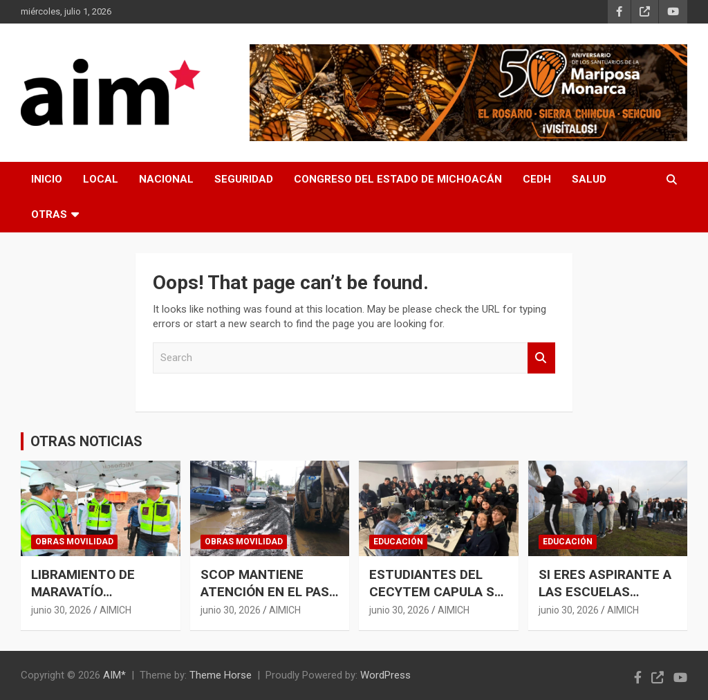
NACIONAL (166, 179)
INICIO (46, 179)
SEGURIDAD (243, 179)
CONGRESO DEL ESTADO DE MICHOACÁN (398, 179)
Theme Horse (220, 675)
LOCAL (100, 179)
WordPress (385, 675)
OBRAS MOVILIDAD (74, 541)
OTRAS (49, 214)
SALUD (589, 179)
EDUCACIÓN (398, 541)
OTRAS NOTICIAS (86, 441)
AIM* (114, 675)
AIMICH (115, 610)
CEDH (537, 179)
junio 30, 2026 (61, 610)
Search (541, 358)
